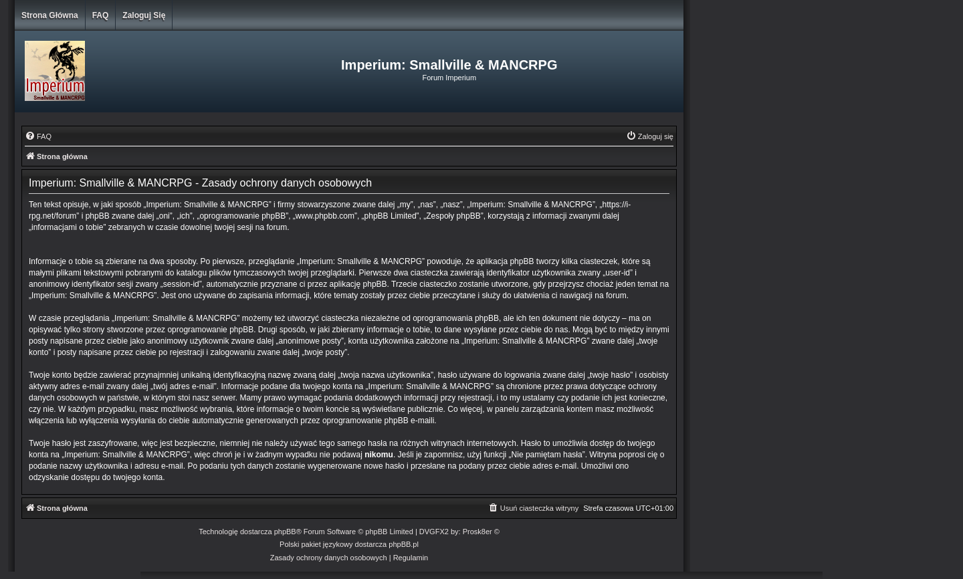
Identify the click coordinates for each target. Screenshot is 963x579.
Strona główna (49, 15)
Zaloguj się (143, 15)
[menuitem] (38, 136)
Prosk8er (477, 532)
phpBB (285, 532)
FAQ (100, 15)
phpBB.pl (404, 544)
